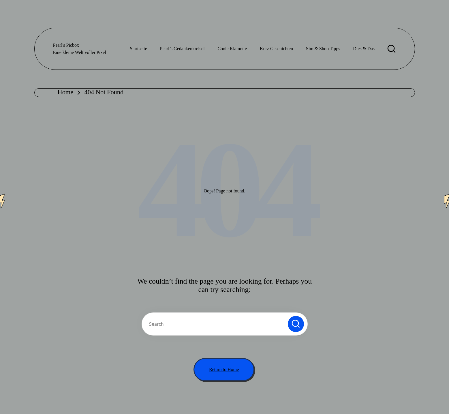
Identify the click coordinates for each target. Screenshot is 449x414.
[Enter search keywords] (225, 324)
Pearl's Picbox (66, 45)
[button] (296, 324)
